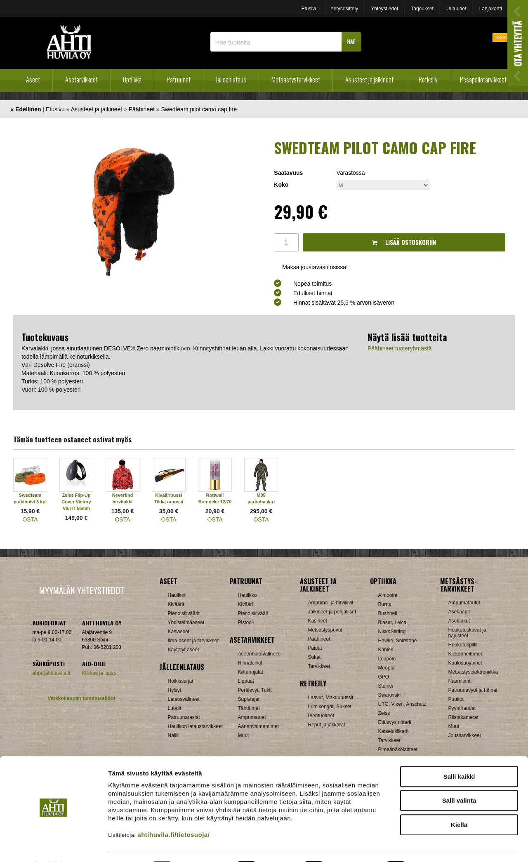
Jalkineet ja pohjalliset (332, 612)
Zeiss (384, 713)
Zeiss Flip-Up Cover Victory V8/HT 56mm (76, 502)
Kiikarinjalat (250, 672)
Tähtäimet (249, 708)
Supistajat (249, 699)
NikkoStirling (392, 631)
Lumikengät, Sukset (329, 706)
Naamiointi (460, 681)
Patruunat (179, 80)
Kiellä (459, 802)
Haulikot (177, 595)
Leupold (387, 659)
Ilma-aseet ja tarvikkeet (193, 641)
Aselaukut (459, 621)
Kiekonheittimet (465, 654)
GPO (383, 677)
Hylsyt (175, 690)
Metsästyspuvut (325, 630)
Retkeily (428, 80)
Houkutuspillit (463, 645)
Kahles (386, 650)
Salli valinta (459, 778)
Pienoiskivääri (253, 613)
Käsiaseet (179, 631)
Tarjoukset (422, 9)
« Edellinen (26, 109)
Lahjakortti (490, 9)
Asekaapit (459, 612)
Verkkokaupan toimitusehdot (81, 698)
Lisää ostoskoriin (404, 242)
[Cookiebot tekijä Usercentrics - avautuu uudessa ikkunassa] (53, 846)
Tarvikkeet (319, 666)
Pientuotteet (321, 716)
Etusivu (309, 9)
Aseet (33, 80)
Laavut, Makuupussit (331, 697)
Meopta (386, 668)
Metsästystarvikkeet (295, 80)
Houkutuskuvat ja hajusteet (467, 633)
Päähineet (142, 109)
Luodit (175, 708)
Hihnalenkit (250, 663)
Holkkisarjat (180, 681)
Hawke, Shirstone (397, 641)
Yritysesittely (344, 9)
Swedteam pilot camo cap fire (199, 109)
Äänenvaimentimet (258, 726)
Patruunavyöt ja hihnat (472, 690)
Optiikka (132, 80)
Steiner (386, 686)
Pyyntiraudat (462, 708)
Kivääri (245, 604)
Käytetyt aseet (183, 650)
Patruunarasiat (184, 717)
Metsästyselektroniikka (473, 672)
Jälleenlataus (231, 80)
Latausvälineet (184, 699)
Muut (454, 726)
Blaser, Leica (392, 622)
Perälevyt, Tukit (255, 690)
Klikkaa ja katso (99, 673)
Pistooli (246, 622)
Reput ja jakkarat (326, 725)
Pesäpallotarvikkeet (483, 80)
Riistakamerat (463, 717)
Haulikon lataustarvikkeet (195, 726)
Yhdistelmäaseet (186, 622)
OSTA (30, 519)
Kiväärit (176, 604)
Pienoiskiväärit (184, 613)
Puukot (456, 699)
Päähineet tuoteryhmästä (400, 348)
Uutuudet (456, 9)
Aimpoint (388, 595)
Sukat (314, 657)
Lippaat (246, 681)
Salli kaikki (459, 754)
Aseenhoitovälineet (259, 654)
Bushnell (387, 613)
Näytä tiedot (441, 845)
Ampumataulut (464, 603)
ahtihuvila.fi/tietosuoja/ (173, 812)
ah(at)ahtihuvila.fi (51, 673)
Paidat (315, 648)
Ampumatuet (252, 717)
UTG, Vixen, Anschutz (402, 704)
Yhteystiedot (384, 9)
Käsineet (318, 621)
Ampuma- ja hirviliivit (331, 603)
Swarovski (389, 695)
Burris (384, 604)
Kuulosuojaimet (465, 663)
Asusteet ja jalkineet (369, 80)
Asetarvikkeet (81, 80)
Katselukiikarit (393, 731)
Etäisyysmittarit (395, 722)
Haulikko (247, 595)
